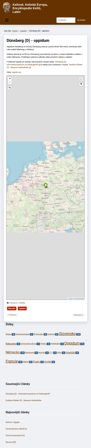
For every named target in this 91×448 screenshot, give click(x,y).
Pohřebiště (55, 344)
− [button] (10, 82)
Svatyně (51, 334)
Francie (12, 361)
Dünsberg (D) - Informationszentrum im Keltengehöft (28, 394)
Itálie (59, 353)
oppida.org (16, 72)
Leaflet (70, 298)
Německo (11, 308)
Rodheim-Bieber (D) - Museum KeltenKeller (23, 400)
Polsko (43, 344)
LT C (51, 353)
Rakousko (11, 343)
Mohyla (41, 353)
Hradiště (70, 352)
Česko (36, 361)
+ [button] (10, 79)
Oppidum (22, 308)
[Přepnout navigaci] (7, 20)
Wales (8, 334)
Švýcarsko (38, 334)
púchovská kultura (28, 344)
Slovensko (67, 333)
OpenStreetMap (79, 298)
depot (26, 361)
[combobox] (66, 20)
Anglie (47, 361)
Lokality (21, 303)
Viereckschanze (22, 334)
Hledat (81, 20)
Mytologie (29, 352)
